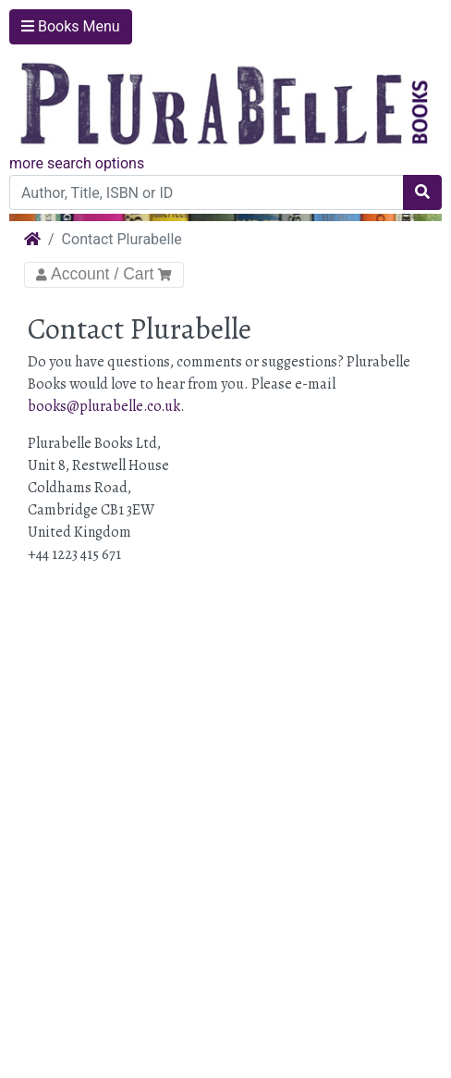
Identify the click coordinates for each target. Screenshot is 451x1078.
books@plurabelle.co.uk (104, 406)
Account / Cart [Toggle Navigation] (104, 274)
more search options (76, 163)
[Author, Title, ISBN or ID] (206, 192)
